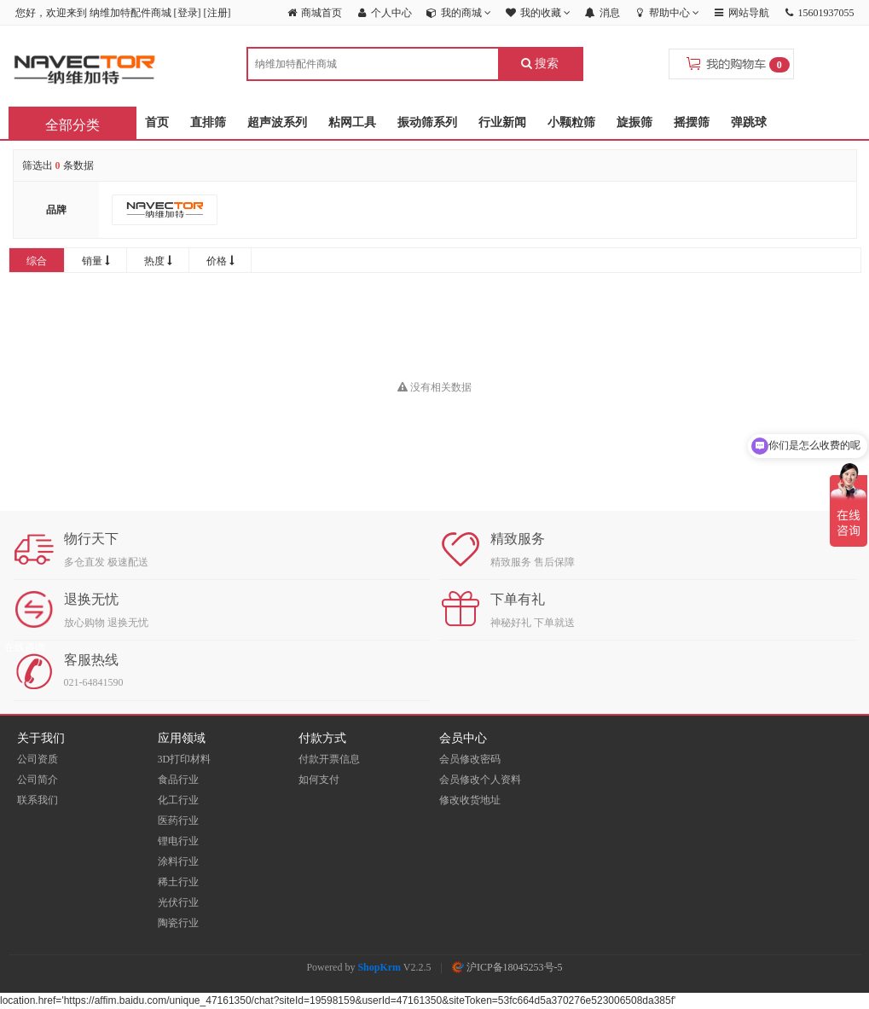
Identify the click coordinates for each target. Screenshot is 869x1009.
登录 (187, 13)
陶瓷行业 (178, 923)
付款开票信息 (329, 759)
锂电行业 (178, 841)
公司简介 (37, 780)
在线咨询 (24, 647)
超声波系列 (277, 122)
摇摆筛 (692, 122)
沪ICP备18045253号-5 (507, 967)
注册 (217, 13)
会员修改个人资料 (480, 780)
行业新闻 (502, 122)
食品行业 (178, 780)
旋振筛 (634, 122)
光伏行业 (178, 902)
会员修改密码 (470, 759)
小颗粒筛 (571, 122)
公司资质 (37, 759)
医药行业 (178, 820)
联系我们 (37, 800)
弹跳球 (749, 122)
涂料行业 (178, 861)
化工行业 (178, 800)
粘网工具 (352, 122)
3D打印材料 (184, 759)
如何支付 (318, 780)
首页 (157, 122)
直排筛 (208, 122)
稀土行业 (178, 882)
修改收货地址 (470, 800)
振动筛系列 (427, 122)
